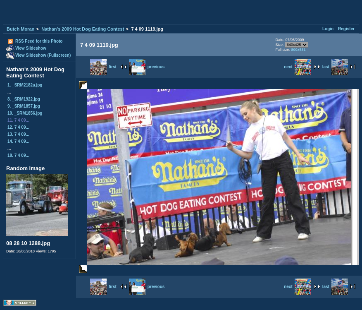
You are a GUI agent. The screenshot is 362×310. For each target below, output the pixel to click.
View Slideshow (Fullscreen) (43, 55)
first (103, 67)
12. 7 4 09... (18, 127)
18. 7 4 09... (18, 155)
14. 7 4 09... (18, 141)
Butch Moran (20, 28)
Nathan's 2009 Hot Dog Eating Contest (82, 28)
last (335, 67)
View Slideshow (30, 48)
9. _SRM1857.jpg (23, 106)
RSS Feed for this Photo (38, 41)
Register (346, 28)
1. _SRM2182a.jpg (24, 85)
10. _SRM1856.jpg (24, 113)
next (297, 67)
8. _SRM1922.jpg (23, 99)
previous (147, 67)
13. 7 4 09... (18, 134)
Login (327, 28)
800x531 (298, 50)
